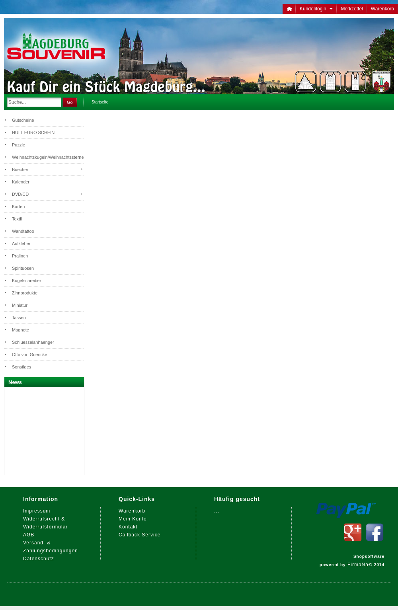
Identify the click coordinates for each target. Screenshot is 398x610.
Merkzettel (352, 9)
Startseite (100, 102)
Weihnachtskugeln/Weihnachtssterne (48, 157)
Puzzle (18, 144)
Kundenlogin (316, 9)
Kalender (20, 181)
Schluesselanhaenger (33, 342)
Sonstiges (21, 366)
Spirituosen (23, 268)
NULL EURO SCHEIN (33, 132)
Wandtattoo (23, 231)
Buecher (20, 169)
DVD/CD (20, 194)
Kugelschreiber (26, 280)
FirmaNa (358, 564)
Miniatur (19, 305)
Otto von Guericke (29, 354)
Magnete (20, 329)
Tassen (19, 317)
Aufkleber (21, 243)
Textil (17, 218)
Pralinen (20, 255)
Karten (18, 206)
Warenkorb (382, 9)
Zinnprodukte (24, 292)
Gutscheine (23, 120)
